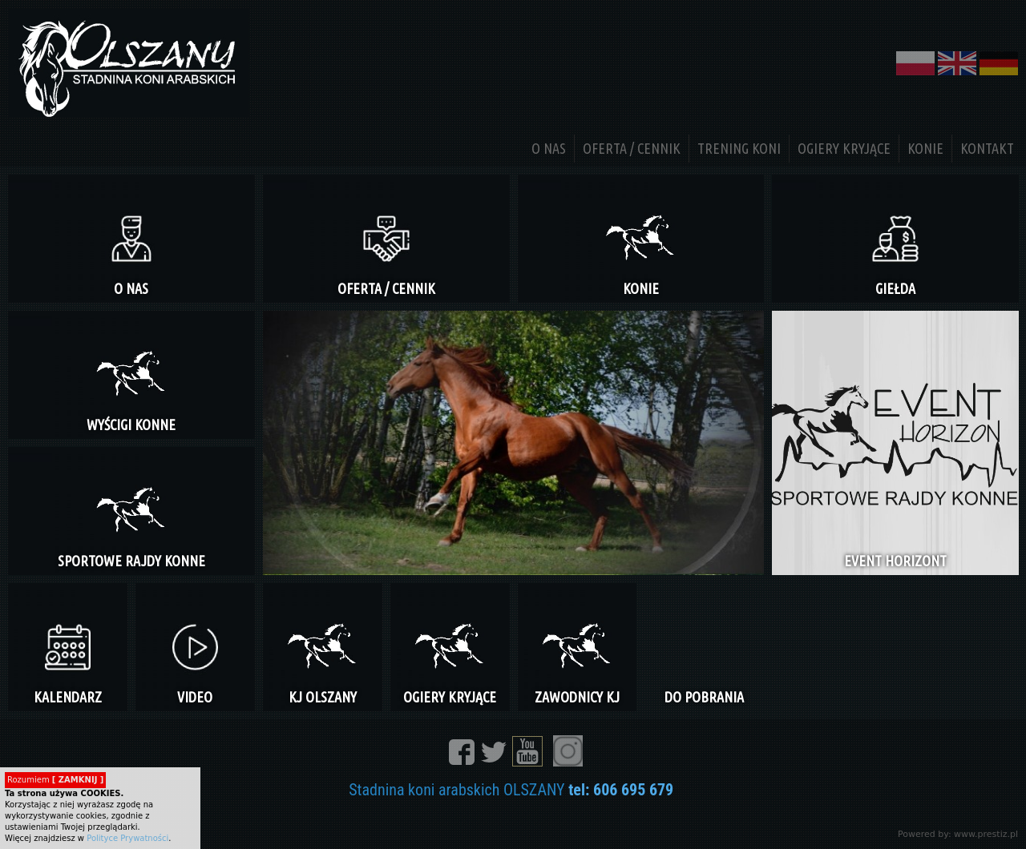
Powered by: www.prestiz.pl (958, 834)
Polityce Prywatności (127, 838)
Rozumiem (55, 779)
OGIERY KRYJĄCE (844, 148)
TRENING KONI (739, 148)
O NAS (548, 148)
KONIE (925, 148)
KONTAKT (987, 148)
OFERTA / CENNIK (632, 148)
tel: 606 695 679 (620, 789)
